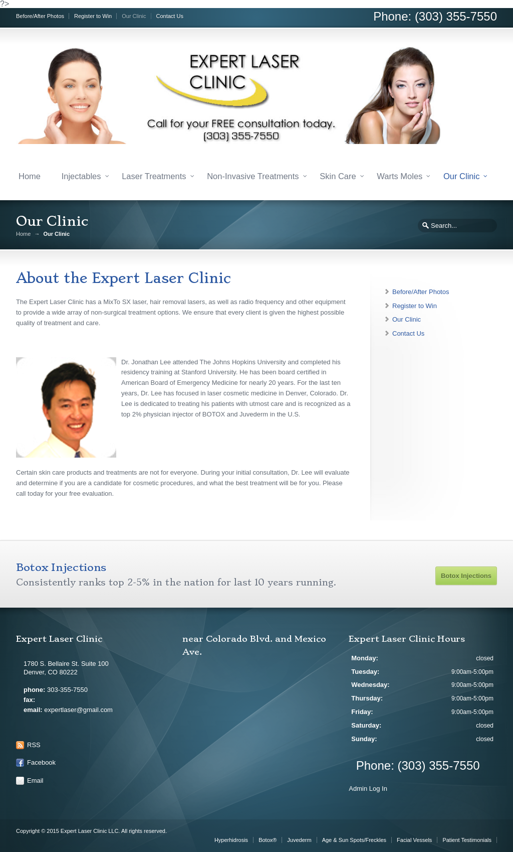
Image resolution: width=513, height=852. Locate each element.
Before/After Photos (40, 16)
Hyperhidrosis (231, 840)
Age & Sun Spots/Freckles (354, 840)
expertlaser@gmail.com (78, 710)
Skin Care (338, 176)
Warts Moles (399, 176)
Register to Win (93, 16)
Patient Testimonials (466, 840)
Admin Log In (368, 788)
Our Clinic (134, 16)
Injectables (81, 176)
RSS (34, 745)
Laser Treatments (154, 176)
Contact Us (169, 16)
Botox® (268, 840)
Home (30, 176)
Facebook (41, 762)
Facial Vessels (414, 840)
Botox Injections (466, 576)
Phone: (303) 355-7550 (435, 16)
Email (35, 780)
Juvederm (299, 840)
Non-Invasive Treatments (253, 176)
